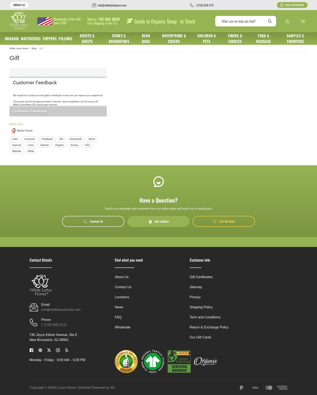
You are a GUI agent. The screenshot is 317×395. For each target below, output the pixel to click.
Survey (74, 145)
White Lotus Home (18, 48)
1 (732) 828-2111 (54, 325)
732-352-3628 (109, 19)
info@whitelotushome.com (61, 309)
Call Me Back (224, 221)
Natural (44, 145)
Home (91, 139)
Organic (59, 145)
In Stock (187, 21)
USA (87, 145)
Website (16, 151)
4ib (112, 387)
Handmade (75, 139)
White (31, 151)
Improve (16, 145)
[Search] (245, 21)
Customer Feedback (30, 111)
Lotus (31, 145)
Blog (33, 48)
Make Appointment (292, 5)
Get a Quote (159, 221)
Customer (29, 139)
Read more (16, 124)
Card (15, 139)
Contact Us (19, 5)
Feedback (47, 139)
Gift (61, 139)
